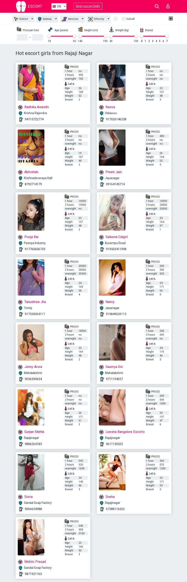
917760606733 (35, 249)
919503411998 (116, 249)
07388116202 (115, 509)
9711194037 (114, 379)
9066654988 (33, 509)
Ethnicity (96, 19)
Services (70, 19)
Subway (45, 19)
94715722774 (34, 119)
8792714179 (33, 184)
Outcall (130, 18)
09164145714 (115, 184)
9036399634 (33, 379)
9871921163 (33, 574)
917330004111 (35, 314)
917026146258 (116, 119)
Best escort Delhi (88, 6)
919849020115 (116, 314)
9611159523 (114, 444)
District (21, 19)
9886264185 (33, 444)
